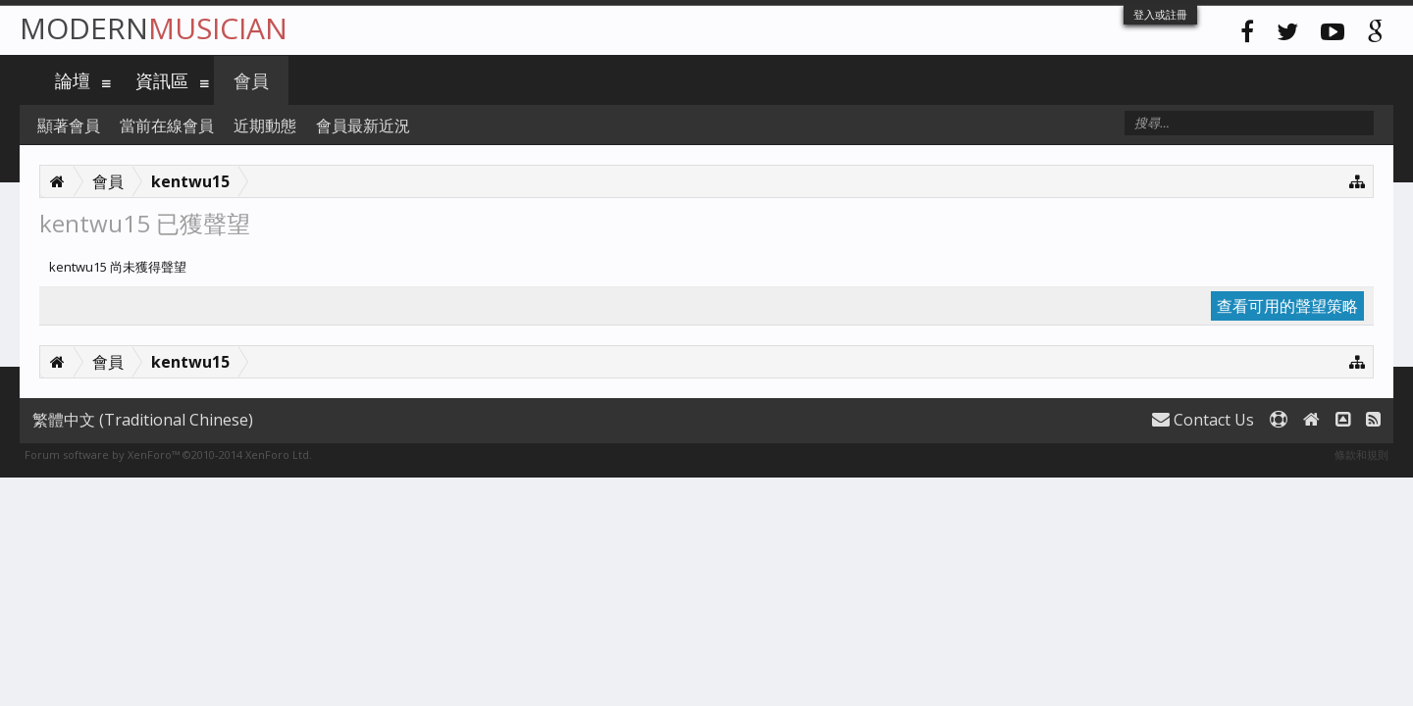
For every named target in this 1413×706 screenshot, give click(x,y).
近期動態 (265, 125)
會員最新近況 (363, 125)
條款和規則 (1361, 454)
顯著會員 (68, 125)
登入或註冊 (1160, 14)
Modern (154, 28)
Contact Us (1203, 419)
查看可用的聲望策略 (1287, 306)
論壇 (72, 80)
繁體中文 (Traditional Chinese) (142, 419)
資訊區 (161, 80)
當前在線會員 (167, 125)
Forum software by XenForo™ (168, 454)
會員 (251, 80)
